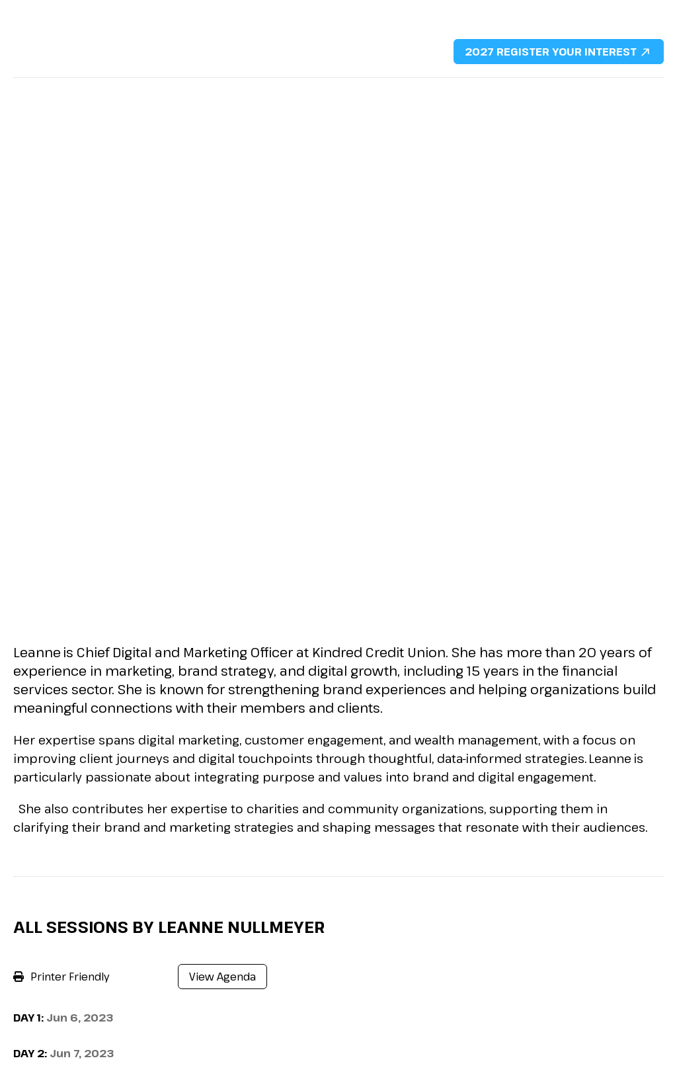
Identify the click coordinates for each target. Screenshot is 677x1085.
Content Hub (488, 91)
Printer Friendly (61, 976)
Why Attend (42, 91)
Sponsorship (311, 91)
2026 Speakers (130, 91)
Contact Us (567, 91)
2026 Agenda (224, 91)
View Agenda (222, 976)
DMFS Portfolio (400, 91)
